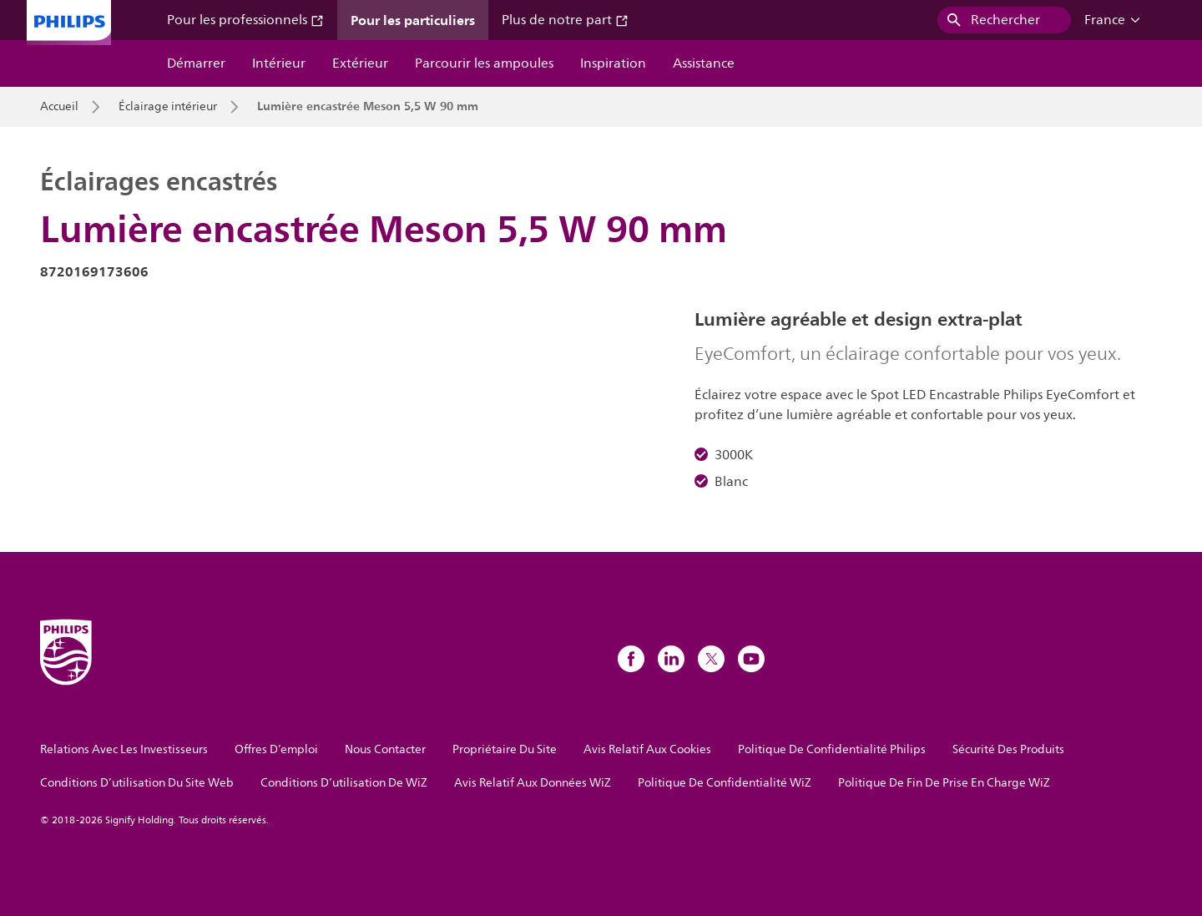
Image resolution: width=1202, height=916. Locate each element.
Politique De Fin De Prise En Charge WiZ (944, 782)
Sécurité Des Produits (1008, 749)
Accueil (59, 106)
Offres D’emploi (276, 749)
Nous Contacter (385, 749)
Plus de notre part (565, 20)
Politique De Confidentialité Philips (832, 749)
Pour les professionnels (245, 20)
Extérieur (360, 63)
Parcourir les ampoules (484, 63)
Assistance (704, 63)
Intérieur (279, 63)
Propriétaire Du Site (504, 749)
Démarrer (196, 63)
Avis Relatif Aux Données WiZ (532, 782)
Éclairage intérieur (168, 106)
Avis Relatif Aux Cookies (647, 749)
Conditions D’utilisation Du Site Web (137, 782)
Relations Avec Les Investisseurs (124, 749)
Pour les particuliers (413, 20)
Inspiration (613, 63)
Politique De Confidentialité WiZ (724, 782)
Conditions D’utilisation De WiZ (343, 782)
